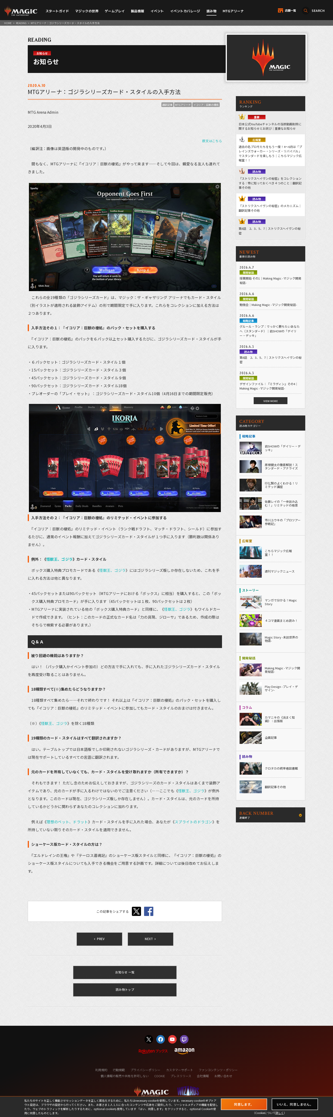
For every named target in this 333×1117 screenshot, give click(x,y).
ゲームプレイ (115, 11)
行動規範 (119, 1070)
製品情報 (137, 11)
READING (21, 23)
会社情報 (203, 1076)
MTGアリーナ (233, 11)
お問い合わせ (223, 1076)
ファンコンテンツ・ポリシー (218, 1070)
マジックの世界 (87, 11)
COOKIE (159, 1076)
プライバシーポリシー (145, 1070)
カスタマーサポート (179, 1070)
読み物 (211, 11)
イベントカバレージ (185, 11)
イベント (157, 11)
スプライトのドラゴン (193, 821)
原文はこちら (212, 140)
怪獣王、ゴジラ (59, 559)
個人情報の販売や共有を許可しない (125, 1076)
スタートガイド (57, 11)
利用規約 (101, 1070)
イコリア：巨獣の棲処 (206, 105)
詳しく (279, 1113)
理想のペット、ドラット (67, 821)
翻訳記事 (167, 105)
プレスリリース (180, 1076)
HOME (8, 23)
